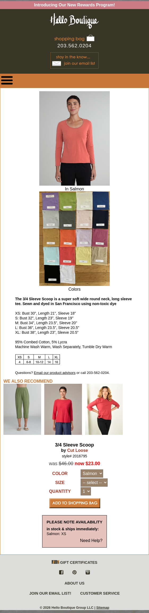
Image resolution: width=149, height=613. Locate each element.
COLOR (60, 473)
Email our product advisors (55, 373)
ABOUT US (74, 583)
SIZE (60, 482)
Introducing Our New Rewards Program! (74, 5)
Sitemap (102, 608)
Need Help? (91, 540)
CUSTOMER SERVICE (100, 593)
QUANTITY (60, 491)
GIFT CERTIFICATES (74, 562)
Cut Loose (77, 450)
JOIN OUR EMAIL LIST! (50, 593)
